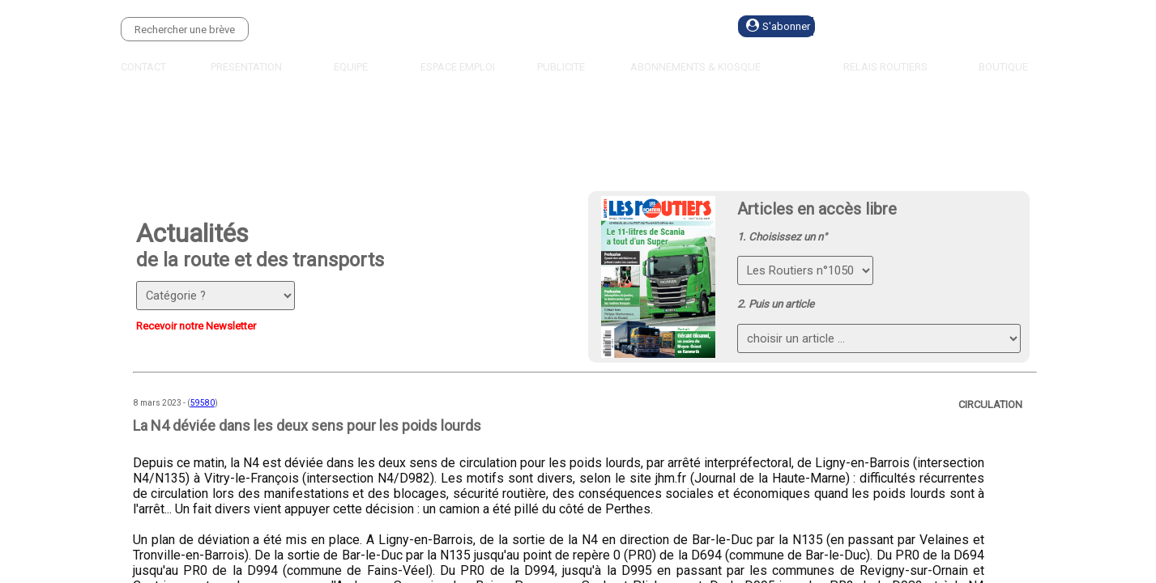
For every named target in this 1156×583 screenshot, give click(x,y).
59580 (202, 402)
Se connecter (905, 26)
